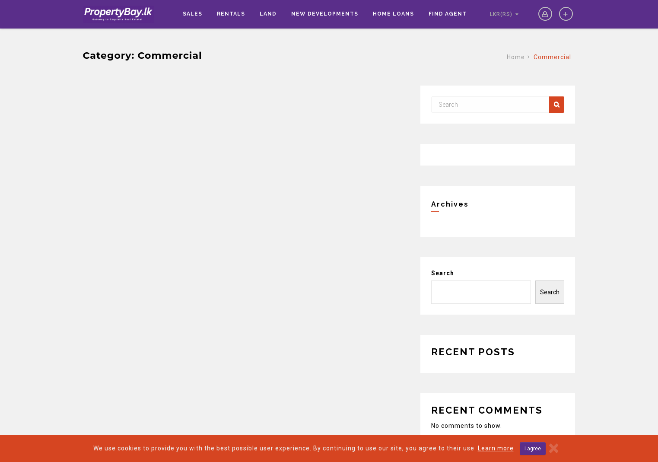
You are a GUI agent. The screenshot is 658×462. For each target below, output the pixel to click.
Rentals (231, 14)
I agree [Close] (532, 449)
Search (442, 273)
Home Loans (393, 14)
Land (268, 14)
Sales (192, 14)
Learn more (496, 448)
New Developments (324, 14)
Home (516, 57)
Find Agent (448, 14)
